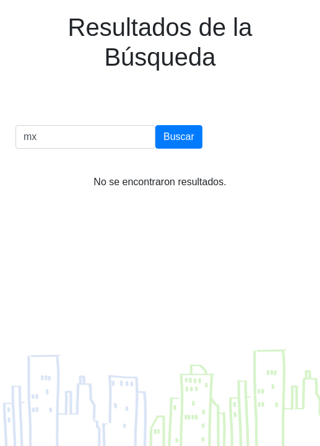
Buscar (178, 136)
